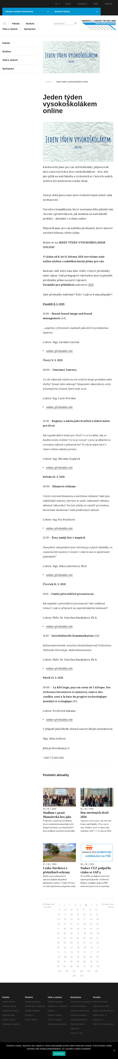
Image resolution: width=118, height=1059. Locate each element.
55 (84, 938)
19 (78, 914)
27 (85, 919)
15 (96, 909)
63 (91, 942)
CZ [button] (57, 4)
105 (96, 971)
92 (97, 961)
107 (81, 975)
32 (71, 924)
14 (90, 909)
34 (84, 924)
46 (71, 933)
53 (71, 938)
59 (65, 942)
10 (66, 909)
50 (98, 933)
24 (65, 919)
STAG (68, 4)
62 (84, 942)
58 (58, 942)
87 (65, 961)
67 (72, 947)
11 (71, 909)
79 (59, 957)
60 (71, 942)
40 (78, 928)
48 (85, 933)
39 (71, 928)
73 (65, 952)
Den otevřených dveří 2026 (95, 815)
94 (64, 966)
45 (65, 933)
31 (65, 924)
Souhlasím (59, 1054)
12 (78, 909)
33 (78, 924)
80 (65, 957)
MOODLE (82, 4)
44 (58, 933)
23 (58, 919)
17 (65, 914)
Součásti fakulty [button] (76, 11)
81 (72, 957)
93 (58, 966)
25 (72, 919)
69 (85, 947)
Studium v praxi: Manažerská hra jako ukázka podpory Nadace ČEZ (59, 819)
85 (97, 957)
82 (78, 957)
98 (91, 966)
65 (58, 947)
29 (97, 919)
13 (84, 909)
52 (65, 938)
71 (98, 947)
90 (84, 961)
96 (78, 966)
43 (97, 928)
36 (97, 924)
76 (84, 952)
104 (89, 971)
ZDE (91, 284)
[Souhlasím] (114, 1050)
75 (78, 952)
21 (91, 914)
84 (91, 957)
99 (98, 966)
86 (58, 961)
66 (65, 947)
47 (78, 933)
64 (97, 942)
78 (97, 952)
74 (71, 952)
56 (91, 938)
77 (91, 952)
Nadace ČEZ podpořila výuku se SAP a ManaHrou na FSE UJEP (96, 874)
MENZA (108, 4)
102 (74, 971)
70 (91, 947)
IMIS (96, 4)
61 (78, 942)
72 (58, 952)
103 (81, 971)
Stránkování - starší (107, 905)
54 (78, 938)
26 (78, 919)
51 (58, 938)
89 (78, 961)
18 (72, 914)
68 (78, 947)
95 (71, 966)
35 (91, 924)
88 (71, 961)
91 (91, 961)
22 (97, 914)
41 (85, 928)
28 (91, 919)
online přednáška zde (59, 351)
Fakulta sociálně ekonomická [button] (27, 11)
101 (67, 971)
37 (58, 928)
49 (91, 933)
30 (59, 924)
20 (84, 914)
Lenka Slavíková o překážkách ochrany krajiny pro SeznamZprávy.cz (56, 874)
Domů (48, 82)
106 (74, 975)
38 (65, 928)
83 (84, 957)
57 (97, 938)
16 (59, 914)
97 (85, 966)
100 (59, 971)
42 (91, 928)
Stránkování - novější (49, 905)
